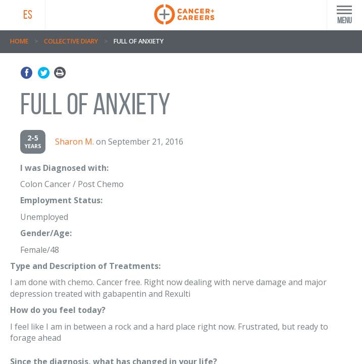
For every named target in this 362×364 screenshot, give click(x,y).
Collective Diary (71, 41)
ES (27, 14)
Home (19, 41)
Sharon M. (74, 141)
